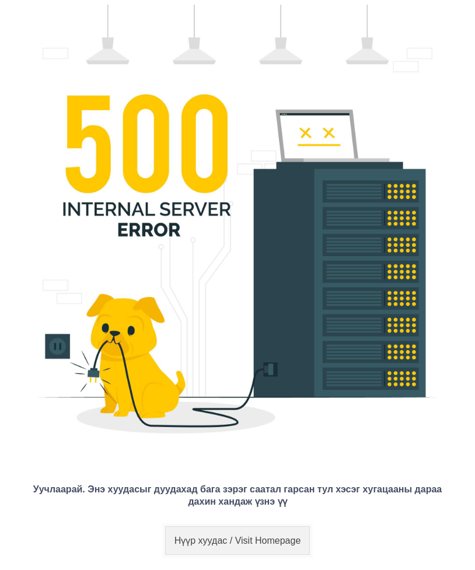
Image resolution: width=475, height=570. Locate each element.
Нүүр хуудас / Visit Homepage (237, 540)
